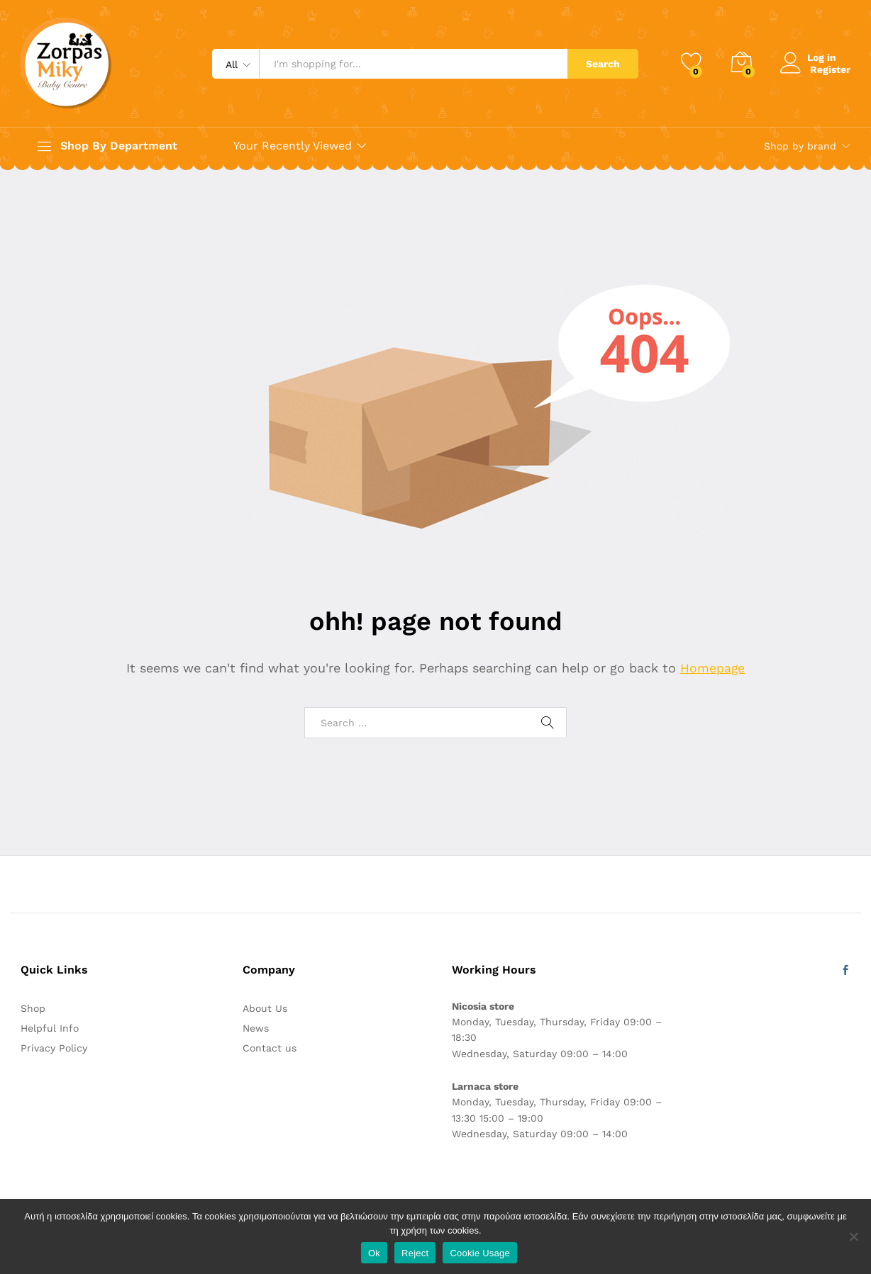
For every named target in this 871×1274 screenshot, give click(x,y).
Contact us (269, 1048)
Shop (33, 1008)
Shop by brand (800, 146)
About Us (265, 1008)
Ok (374, 1253)
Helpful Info (50, 1028)
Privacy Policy (54, 1048)
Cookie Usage (480, 1253)
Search (603, 63)
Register (830, 68)
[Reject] (853, 1236)
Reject (414, 1253)
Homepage (712, 667)
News (256, 1028)
